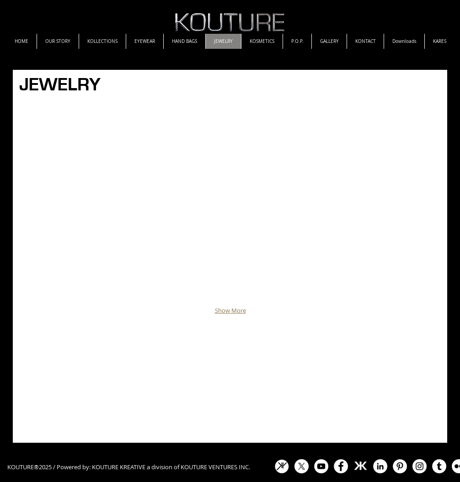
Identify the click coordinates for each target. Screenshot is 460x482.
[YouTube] (321, 466)
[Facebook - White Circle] (341, 466)
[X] (301, 466)
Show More (230, 310)
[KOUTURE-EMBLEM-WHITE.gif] (360, 466)
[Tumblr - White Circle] (439, 466)
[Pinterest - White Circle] (400, 466)
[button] (230, 203)
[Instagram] (419, 466)
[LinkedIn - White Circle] (380, 466)
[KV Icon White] (282, 466)
